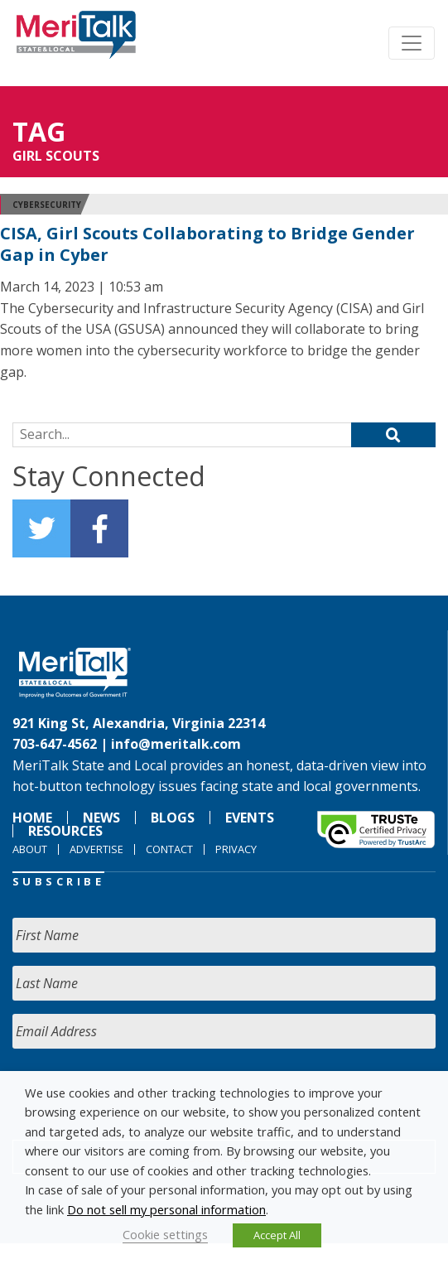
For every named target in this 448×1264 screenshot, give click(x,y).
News (101, 817)
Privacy (236, 849)
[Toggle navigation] (411, 43)
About (29, 849)
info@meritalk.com (176, 744)
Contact (169, 849)
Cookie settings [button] (165, 1234)
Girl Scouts (55, 156)
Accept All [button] (277, 1235)
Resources (65, 831)
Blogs (173, 817)
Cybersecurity (46, 204)
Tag (38, 131)
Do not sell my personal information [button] (166, 1209)
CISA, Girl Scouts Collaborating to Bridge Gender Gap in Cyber (207, 244)
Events (249, 817)
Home (32, 817)
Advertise (96, 849)
